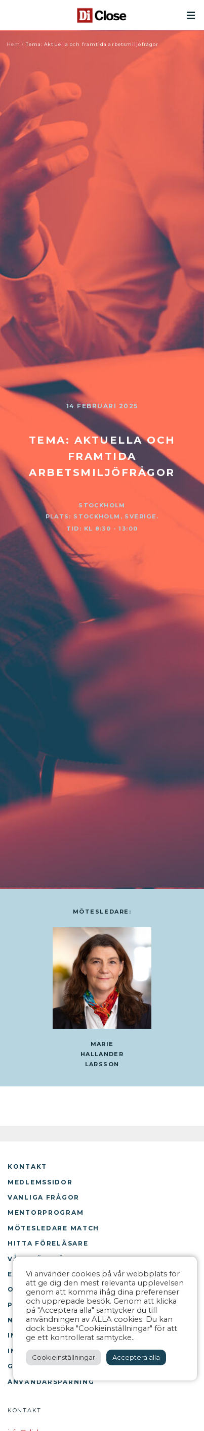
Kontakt (27, 1166)
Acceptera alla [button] (136, 1357)
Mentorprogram (46, 1212)
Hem (13, 44)
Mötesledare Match (53, 1228)
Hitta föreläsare (48, 1243)
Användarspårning (51, 1382)
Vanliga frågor (43, 1197)
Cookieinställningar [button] (63, 1357)
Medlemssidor (40, 1182)
